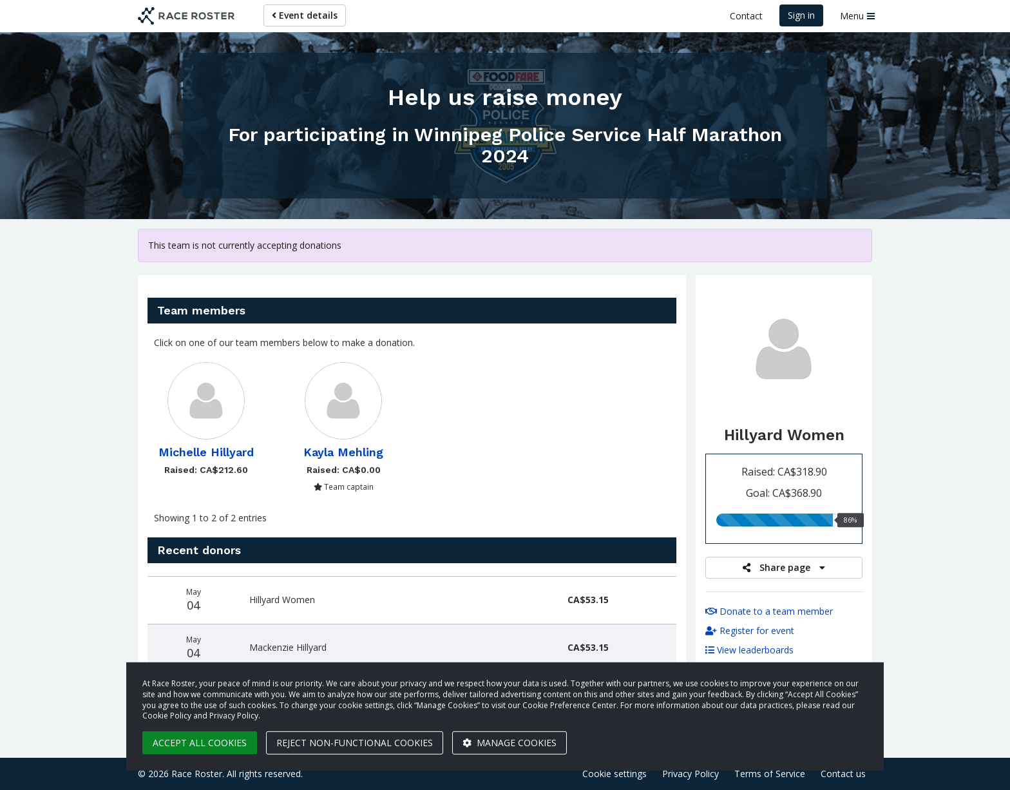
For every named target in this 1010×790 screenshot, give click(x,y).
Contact (746, 16)
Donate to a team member (769, 611)
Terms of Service (769, 773)
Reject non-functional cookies (354, 743)
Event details (305, 15)
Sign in (801, 15)
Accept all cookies (200, 743)
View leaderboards (749, 650)
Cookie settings (614, 773)
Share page (784, 567)
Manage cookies (509, 743)
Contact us (843, 773)
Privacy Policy (690, 773)
